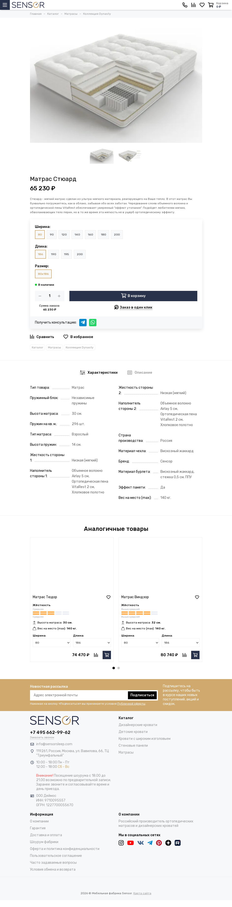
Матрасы (54, 347)
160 (90, 234)
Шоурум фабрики (44, 842)
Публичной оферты (131, 703)
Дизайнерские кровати (138, 725)
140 (77, 234)
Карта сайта (142, 893)
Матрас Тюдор (45, 597)
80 (40, 234)
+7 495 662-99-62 (50, 732)
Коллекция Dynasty (79, 347)
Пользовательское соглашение (56, 856)
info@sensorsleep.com (54, 744)
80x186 (43, 274)
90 (52, 234)
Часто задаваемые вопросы (53, 863)
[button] (113, 668)
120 (64, 234)
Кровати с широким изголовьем (144, 739)
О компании (39, 821)
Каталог (37, 347)
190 (53, 254)
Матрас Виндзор (135, 597)
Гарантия (38, 828)
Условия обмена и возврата (53, 869)
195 (66, 254)
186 (40, 254)
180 (103, 234)
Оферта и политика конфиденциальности (64, 849)
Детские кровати (133, 732)
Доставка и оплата (46, 835)
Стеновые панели (133, 745)
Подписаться (142, 695)
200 (117, 234)
